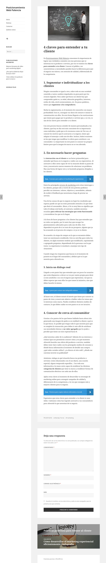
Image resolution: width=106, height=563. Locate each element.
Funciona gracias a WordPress (53, 559)
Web (45, 492)
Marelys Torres (59, 418)
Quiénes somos (11, 30)
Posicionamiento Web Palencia (15, 9)
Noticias (8, 23)
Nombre (47, 475)
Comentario (49, 447)
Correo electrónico (52, 483)
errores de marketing (68, 185)
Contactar (9, 26)
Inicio (8, 19)
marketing (70, 418)
